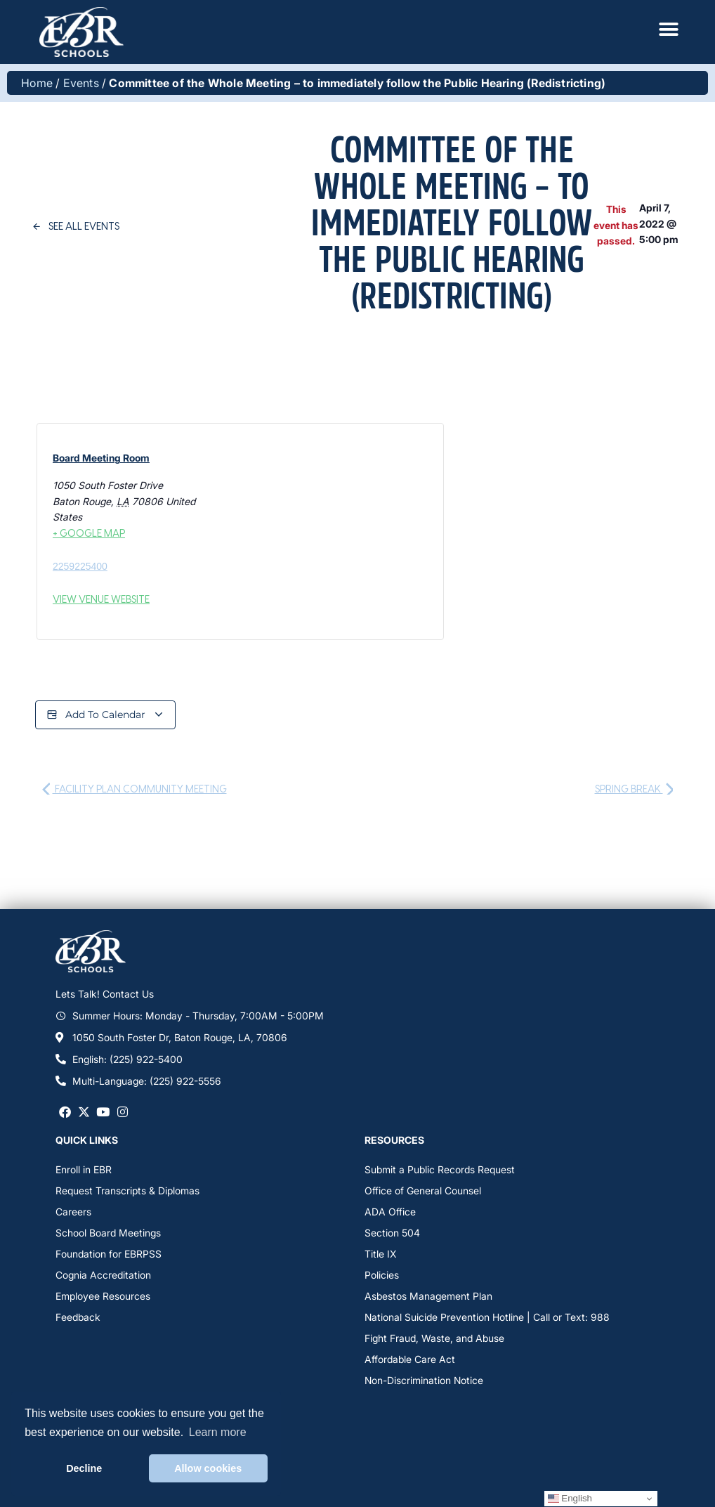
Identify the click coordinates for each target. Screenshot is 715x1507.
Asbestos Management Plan (428, 1296)
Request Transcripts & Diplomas (127, 1190)
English (570, 1498)
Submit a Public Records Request (440, 1169)
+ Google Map (89, 533)
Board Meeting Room (101, 458)
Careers (73, 1212)
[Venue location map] (299, 530)
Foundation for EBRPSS (108, 1254)
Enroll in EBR (83, 1169)
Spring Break (634, 789)
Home (37, 83)
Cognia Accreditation (103, 1275)
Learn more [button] (218, 1432)
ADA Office (390, 1212)
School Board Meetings (108, 1233)
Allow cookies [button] (208, 1468)
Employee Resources (102, 1296)
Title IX (380, 1254)
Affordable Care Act (410, 1359)
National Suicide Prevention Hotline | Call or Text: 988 (487, 1317)
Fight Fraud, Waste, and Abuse (434, 1338)
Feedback (77, 1317)
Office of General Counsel (423, 1190)
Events (81, 83)
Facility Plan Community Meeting (134, 789)
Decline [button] (84, 1468)
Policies (382, 1275)
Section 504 (392, 1233)
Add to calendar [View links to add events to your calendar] (105, 715)
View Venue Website (101, 599)
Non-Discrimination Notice (424, 1380)
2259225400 (80, 566)
